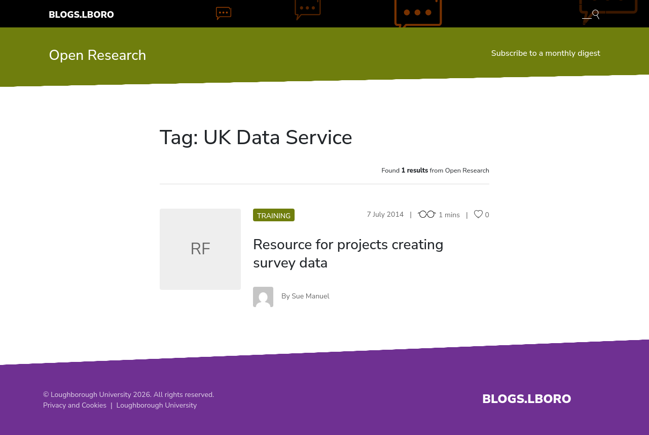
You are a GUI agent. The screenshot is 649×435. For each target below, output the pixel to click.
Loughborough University (157, 405)
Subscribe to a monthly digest (545, 53)
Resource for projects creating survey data (348, 254)
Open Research (97, 55)
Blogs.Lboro (81, 15)
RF (200, 249)
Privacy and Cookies (74, 405)
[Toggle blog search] (590, 13)
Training (274, 216)
